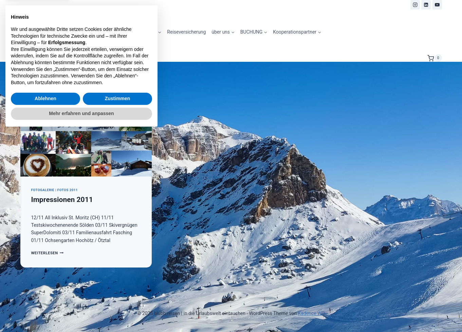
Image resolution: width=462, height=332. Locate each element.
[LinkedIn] (426, 5)
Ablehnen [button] (45, 298)
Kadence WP (311, 313)
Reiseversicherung (186, 32)
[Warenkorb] (434, 58)
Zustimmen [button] (117, 298)
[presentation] (86, 133)
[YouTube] (437, 5)
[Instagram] (415, 5)
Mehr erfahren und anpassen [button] (81, 313)
